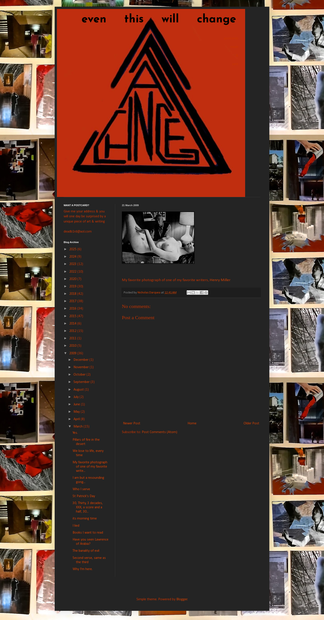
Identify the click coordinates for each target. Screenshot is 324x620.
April (77, 419)
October (79, 374)
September (82, 382)
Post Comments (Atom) (159, 432)
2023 (73, 264)
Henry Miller (220, 280)
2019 (73, 286)
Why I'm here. (83, 569)
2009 (73, 353)
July (76, 397)
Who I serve (81, 489)
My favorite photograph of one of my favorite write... (90, 467)
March (78, 426)
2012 (73, 331)
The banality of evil (86, 551)
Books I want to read (88, 532)
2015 (73, 316)
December (81, 360)
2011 (73, 338)
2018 (73, 294)
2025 (73, 249)
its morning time (85, 518)
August (79, 389)
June (77, 404)
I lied (76, 526)
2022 (73, 272)
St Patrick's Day (84, 496)
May (77, 412)
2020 (73, 279)
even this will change (150, 19)
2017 (73, 301)
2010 (73, 346)
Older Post (251, 423)
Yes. (75, 433)
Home (192, 423)
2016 (73, 308)
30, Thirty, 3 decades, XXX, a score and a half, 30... (88, 507)
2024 (73, 257)
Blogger (181, 599)
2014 (73, 323)
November (81, 367)
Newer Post (131, 423)
